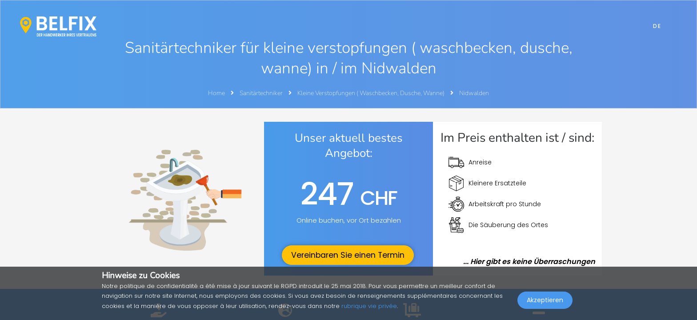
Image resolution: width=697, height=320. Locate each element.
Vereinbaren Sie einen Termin (348, 255)
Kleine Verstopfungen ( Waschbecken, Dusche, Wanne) (371, 93)
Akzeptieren (545, 300)
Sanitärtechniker (262, 93)
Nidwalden (474, 93)
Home (216, 93)
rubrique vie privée (369, 306)
